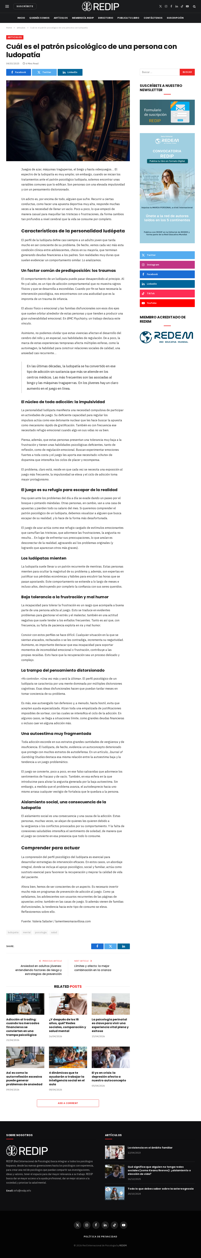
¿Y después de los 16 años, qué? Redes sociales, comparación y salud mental (67, 1025)
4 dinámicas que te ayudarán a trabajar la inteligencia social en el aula (67, 1078)
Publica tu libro (128, 17)
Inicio (21, 17)
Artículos (61, 17)
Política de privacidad (100, 1236)
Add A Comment (68, 1103)
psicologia (41, 932)
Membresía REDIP (83, 17)
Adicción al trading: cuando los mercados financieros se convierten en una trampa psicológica (22, 1027)
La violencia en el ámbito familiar (150, 1147)
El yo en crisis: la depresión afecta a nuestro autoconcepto (109, 1076)
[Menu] (7, 6)
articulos (15, 37)
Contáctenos (153, 17)
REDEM (123, 1245)
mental (27, 932)
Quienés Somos (39, 17)
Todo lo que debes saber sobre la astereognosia (161, 1188)
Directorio (105, 17)
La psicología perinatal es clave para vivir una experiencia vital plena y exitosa (110, 1025)
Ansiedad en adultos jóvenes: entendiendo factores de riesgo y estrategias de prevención (38, 970)
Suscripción (175, 17)
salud (54, 932)
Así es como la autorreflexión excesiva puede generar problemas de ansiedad (24, 1078)
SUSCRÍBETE (24, 6)
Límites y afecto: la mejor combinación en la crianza (92, 968)
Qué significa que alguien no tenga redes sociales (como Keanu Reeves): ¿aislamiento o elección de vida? (159, 1170)
